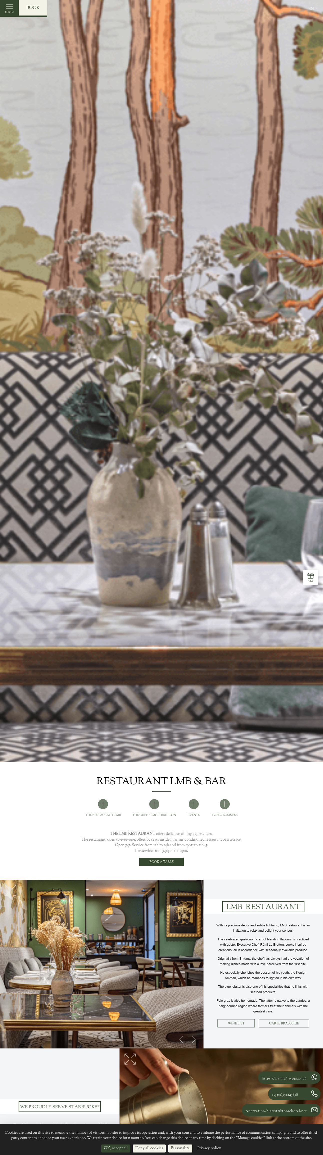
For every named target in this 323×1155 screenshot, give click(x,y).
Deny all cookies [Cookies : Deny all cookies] (149, 1148)
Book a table (162, 862)
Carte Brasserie (284, 1023)
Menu (9, 10)
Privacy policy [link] (209, 1148)
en (311, 9)
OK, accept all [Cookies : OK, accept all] (116, 1148)
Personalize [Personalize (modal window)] (180, 1148)
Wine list (236, 1023)
